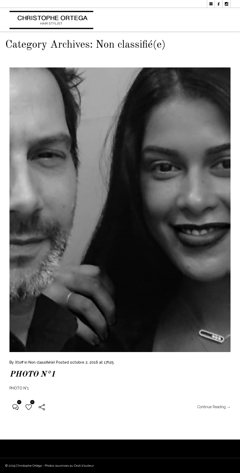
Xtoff (19, 362)
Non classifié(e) (41, 362)
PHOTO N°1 (32, 375)
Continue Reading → (214, 407)
